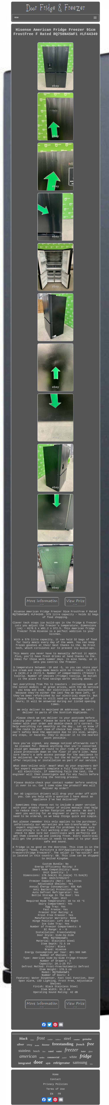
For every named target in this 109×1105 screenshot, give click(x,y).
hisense (45, 1044)
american (28, 1056)
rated (50, 1051)
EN (51, 1093)
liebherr (58, 1040)
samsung (80, 1062)
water (59, 1051)
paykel (64, 1058)
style (48, 1063)
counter (77, 1039)
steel (67, 1038)
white (73, 1057)
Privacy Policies (55, 1084)
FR (59, 1093)
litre (43, 1051)
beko (91, 1064)
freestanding (62, 1044)
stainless (24, 1051)
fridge (86, 1056)
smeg (29, 1044)
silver (20, 1044)
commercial (53, 1057)
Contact (55, 1079)
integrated (24, 1063)
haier (83, 1051)
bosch (36, 1051)
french (80, 1044)
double (37, 1045)
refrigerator (61, 1063)
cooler (50, 1039)
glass (91, 1051)
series (41, 1057)
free (90, 1043)
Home (55, 1074)
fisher (32, 1040)
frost (41, 1038)
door (38, 1062)
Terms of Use (55, 1089)
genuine (87, 1039)
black (23, 1038)
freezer (71, 1050)
